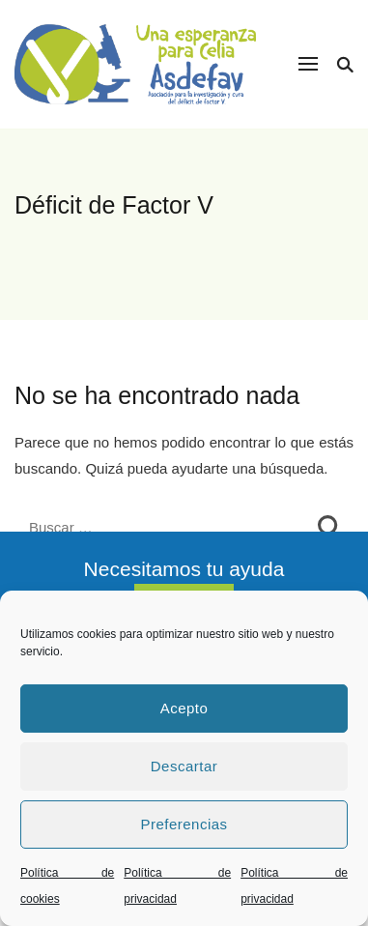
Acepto (184, 708)
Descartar (184, 766)
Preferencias (183, 824)
